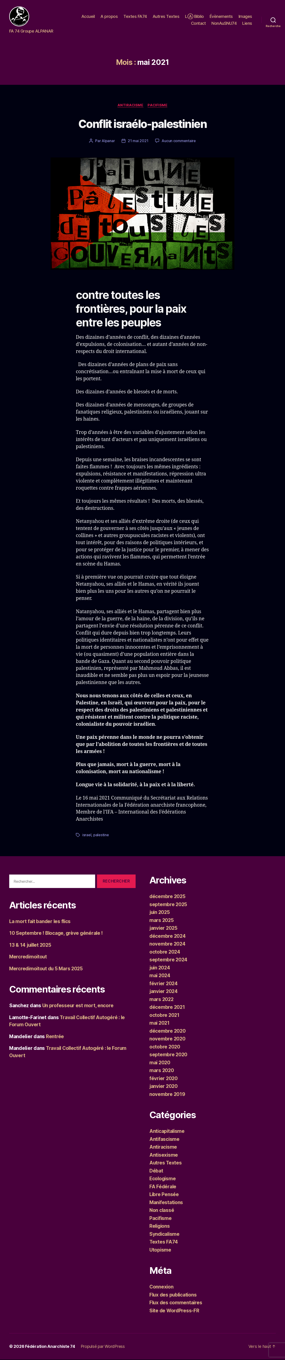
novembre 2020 (167, 1039)
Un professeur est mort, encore (78, 1006)
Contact (198, 23)
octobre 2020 (165, 1047)
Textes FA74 (135, 16)
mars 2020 (161, 1071)
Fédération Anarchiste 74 (50, 1347)
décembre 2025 (167, 897)
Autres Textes (166, 16)
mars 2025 (161, 921)
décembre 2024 (167, 936)
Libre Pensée (164, 1195)
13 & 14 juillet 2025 (31, 945)
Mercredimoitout (28, 957)
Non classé (161, 1211)
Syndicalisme (164, 1234)
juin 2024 (160, 968)
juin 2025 (160, 913)
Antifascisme (164, 1139)
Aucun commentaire (179, 141)
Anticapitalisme (167, 1132)
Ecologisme (163, 1179)
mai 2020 (160, 1063)
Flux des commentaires (176, 1303)
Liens (247, 23)
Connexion (161, 1287)
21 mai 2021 (138, 141)
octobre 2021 (164, 1015)
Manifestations (166, 1203)
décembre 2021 (167, 1008)
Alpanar (108, 141)
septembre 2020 (168, 1055)
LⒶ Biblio (194, 16)
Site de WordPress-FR (174, 1311)
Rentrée (55, 1037)
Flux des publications (173, 1295)
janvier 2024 (164, 992)
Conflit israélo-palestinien (142, 125)
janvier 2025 (163, 929)
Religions (160, 1227)
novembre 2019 (167, 1095)
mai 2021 (159, 1023)
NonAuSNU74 (224, 23)
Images (245, 16)
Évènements (221, 16)
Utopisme (160, 1250)
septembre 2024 (168, 960)
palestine (101, 835)
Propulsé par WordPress (103, 1347)
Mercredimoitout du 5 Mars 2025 (47, 969)
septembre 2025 (168, 905)
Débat (156, 1171)
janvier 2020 (164, 1087)
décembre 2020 (167, 1031)
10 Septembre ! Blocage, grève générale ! (56, 934)
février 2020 (163, 1079)
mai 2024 (160, 976)
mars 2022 (161, 1000)
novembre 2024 (167, 944)
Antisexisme (163, 1155)
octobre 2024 (165, 952)
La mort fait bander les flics (40, 922)
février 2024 (163, 984)
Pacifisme (158, 106)
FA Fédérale (163, 1187)
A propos (109, 16)
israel (86, 835)
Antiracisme (130, 106)
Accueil (88, 16)
